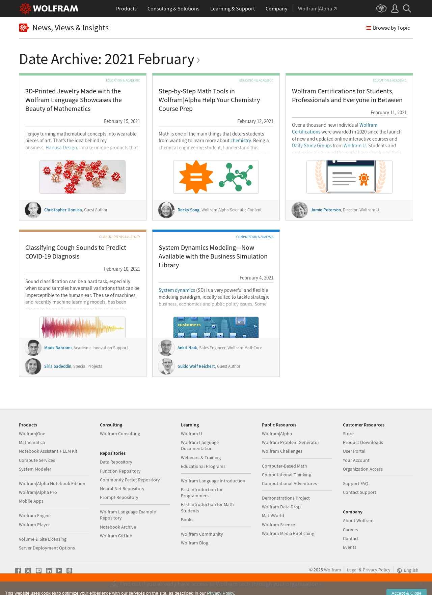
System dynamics (177, 290)
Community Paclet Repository (130, 480)
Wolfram (332, 570)
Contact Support (359, 492)
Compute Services (37, 460)
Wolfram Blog (194, 543)
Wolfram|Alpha (277, 433)
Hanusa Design (61, 148)
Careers (350, 530)
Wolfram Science (278, 525)
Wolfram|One (32, 433)
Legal (352, 570)
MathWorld (273, 515)
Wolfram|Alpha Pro (38, 492)
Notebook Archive (118, 527)
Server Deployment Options (47, 548)
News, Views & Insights (64, 28)
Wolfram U (355, 146)
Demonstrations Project (286, 498)
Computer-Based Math (284, 466)
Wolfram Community (202, 534)
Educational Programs (203, 466)
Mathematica (32, 442)
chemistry (241, 141)
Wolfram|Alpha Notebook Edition (52, 483)
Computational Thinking (286, 475)
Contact (351, 538)
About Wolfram (358, 520)
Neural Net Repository (122, 488)
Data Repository (116, 462)
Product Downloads (363, 442)
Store (348, 433)
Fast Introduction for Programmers (202, 492)
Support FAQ (355, 483)
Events (349, 547)
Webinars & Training (201, 457)
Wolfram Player (34, 525)
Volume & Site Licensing (42, 539)
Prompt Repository (119, 497)
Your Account (356, 460)
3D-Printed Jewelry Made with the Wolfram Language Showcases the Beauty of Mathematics (73, 100)
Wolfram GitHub (116, 536)
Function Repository (120, 471)
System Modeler (35, 469)
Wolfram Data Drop (281, 507)
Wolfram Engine (35, 515)
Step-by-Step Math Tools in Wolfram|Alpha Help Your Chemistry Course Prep (209, 100)
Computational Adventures (289, 483)
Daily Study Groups (312, 146)
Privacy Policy (376, 570)
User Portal (354, 451)
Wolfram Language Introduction (213, 481)
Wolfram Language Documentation (200, 445)
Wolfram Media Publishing (288, 533)
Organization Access (363, 469)
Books (187, 519)
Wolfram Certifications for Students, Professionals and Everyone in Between (347, 95)
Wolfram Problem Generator (290, 442)
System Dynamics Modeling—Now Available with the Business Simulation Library (213, 256)
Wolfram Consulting (120, 433)
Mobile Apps (31, 501)
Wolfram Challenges (282, 451)
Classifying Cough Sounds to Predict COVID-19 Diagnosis (75, 251)
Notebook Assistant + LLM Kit (48, 451)
